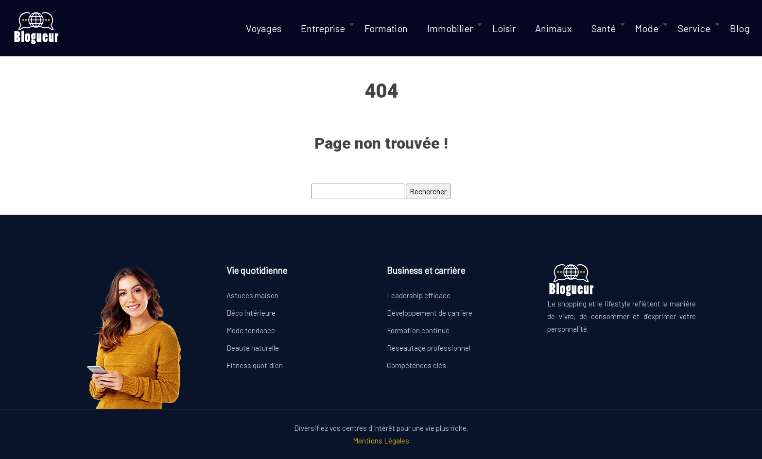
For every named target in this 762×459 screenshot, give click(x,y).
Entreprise (323, 28)
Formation (386, 28)
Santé (603, 28)
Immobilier (450, 28)
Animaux (553, 28)
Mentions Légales (381, 440)
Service (694, 28)
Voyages (263, 28)
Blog (740, 28)
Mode (646, 28)
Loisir (504, 28)
